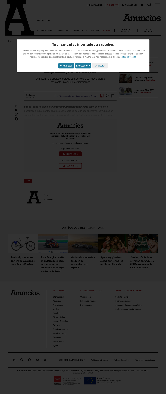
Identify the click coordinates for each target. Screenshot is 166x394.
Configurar (100, 65)
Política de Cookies (128, 57)
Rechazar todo (83, 65)
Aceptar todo (66, 65)
